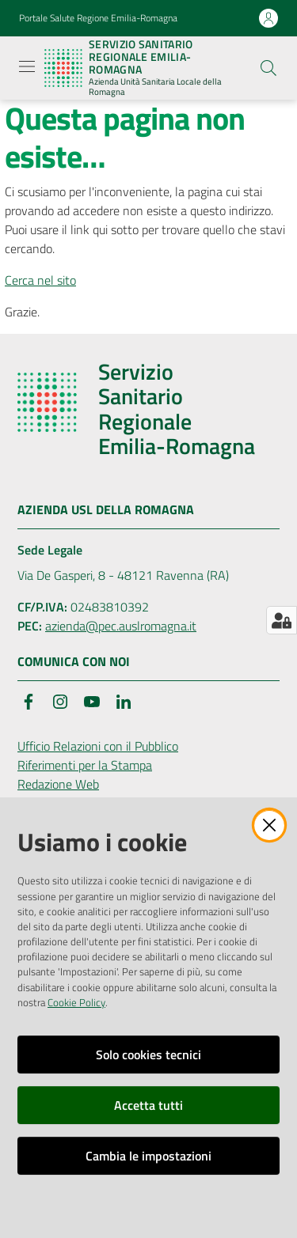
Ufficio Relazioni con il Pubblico (97, 745)
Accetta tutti (148, 1105)
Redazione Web (58, 783)
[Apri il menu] (26, 66)
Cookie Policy (76, 1002)
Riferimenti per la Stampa (84, 764)
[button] (268, 68)
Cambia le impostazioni (148, 1155)
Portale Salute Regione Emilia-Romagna (98, 18)
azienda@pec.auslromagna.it (120, 625)
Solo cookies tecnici (148, 1054)
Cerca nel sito (40, 280)
